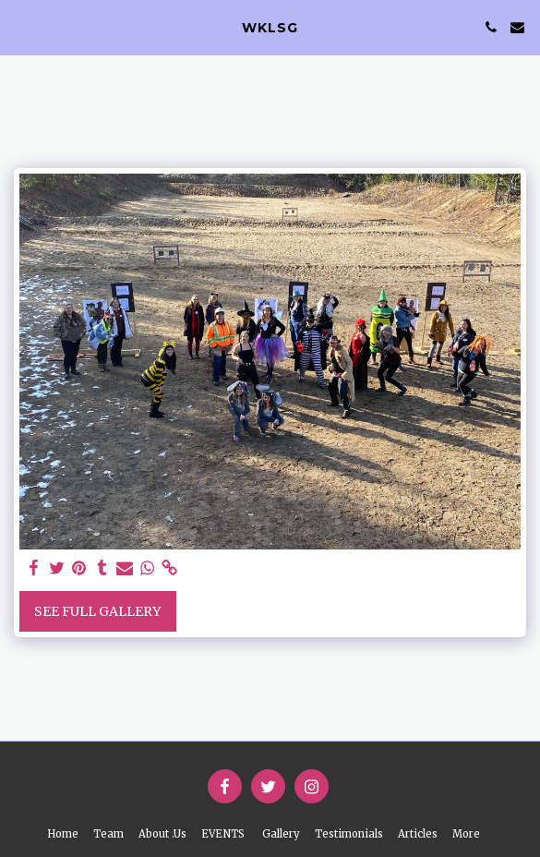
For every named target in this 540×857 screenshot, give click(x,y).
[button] (20, 26)
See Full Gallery (97, 611)
